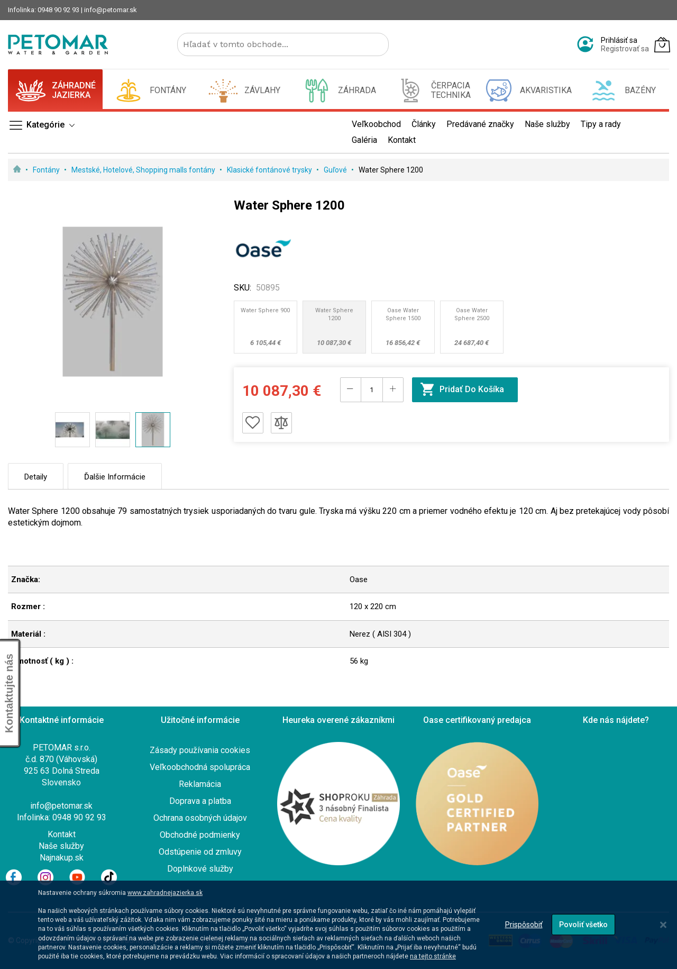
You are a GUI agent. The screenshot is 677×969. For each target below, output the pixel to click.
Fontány (47, 170)
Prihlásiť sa (619, 40)
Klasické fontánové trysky (270, 170)
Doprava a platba (200, 801)
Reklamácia (200, 784)
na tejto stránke (433, 956)
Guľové (336, 170)
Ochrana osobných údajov (200, 818)
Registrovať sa (625, 48)
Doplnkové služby (200, 869)
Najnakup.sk (62, 858)
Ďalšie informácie (114, 477)
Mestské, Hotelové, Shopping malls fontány (144, 170)
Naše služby (61, 846)
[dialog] (338, 925)
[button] (72, 429)
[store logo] (58, 44)
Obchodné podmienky (200, 835)
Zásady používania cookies (200, 750)
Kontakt (62, 834)
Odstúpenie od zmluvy (200, 852)
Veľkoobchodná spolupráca (200, 767)
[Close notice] (663, 924)
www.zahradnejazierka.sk (165, 892)
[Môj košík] (662, 44)
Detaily (35, 477)
